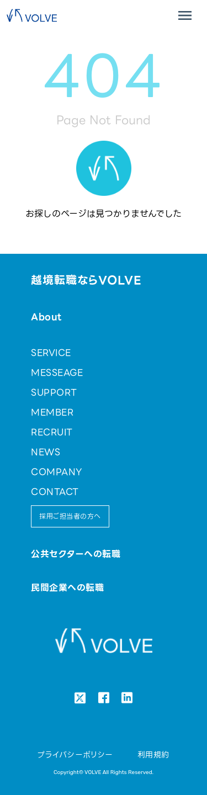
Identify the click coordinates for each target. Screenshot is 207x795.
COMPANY (56, 472)
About (46, 317)
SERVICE (51, 353)
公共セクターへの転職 (75, 554)
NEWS (45, 452)
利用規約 (153, 755)
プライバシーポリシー (75, 755)
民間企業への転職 (67, 588)
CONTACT (54, 492)
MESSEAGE (57, 373)
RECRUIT (51, 432)
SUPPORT (54, 392)
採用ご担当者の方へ (69, 516)
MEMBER (52, 412)
